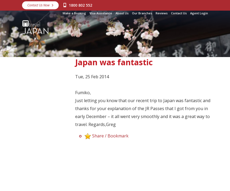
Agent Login (199, 13)
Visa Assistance (101, 13)
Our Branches (142, 13)
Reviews (162, 13)
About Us (122, 13)
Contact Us (179, 13)
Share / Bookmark (110, 136)
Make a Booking (74, 13)
